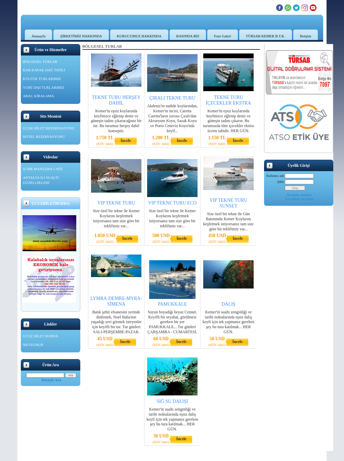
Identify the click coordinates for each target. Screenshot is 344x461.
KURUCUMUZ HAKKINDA (139, 36)
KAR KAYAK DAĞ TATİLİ (44, 70)
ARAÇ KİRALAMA (38, 96)
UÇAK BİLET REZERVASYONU (49, 128)
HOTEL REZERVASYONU (44, 137)
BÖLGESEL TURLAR (40, 62)
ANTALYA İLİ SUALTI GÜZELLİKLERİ (41, 180)
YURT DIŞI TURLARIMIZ (43, 87)
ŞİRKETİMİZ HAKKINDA (81, 36)
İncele (126, 140)
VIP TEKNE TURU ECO (172, 202)
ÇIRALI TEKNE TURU (172, 98)
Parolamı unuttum (299, 195)
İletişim (305, 36)
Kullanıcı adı (275, 176)
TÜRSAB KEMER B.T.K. (265, 36)
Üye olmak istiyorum (299, 199)
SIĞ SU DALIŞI (172, 401)
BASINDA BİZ (188, 36)
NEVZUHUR (33, 345)
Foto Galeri (222, 36)
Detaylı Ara (51, 380)
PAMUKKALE (172, 304)
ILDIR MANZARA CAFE (42, 169)
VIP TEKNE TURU (116, 202)
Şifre (280, 182)
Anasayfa (39, 36)
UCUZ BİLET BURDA (40, 336)
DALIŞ (228, 304)
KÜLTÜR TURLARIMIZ (42, 79)
